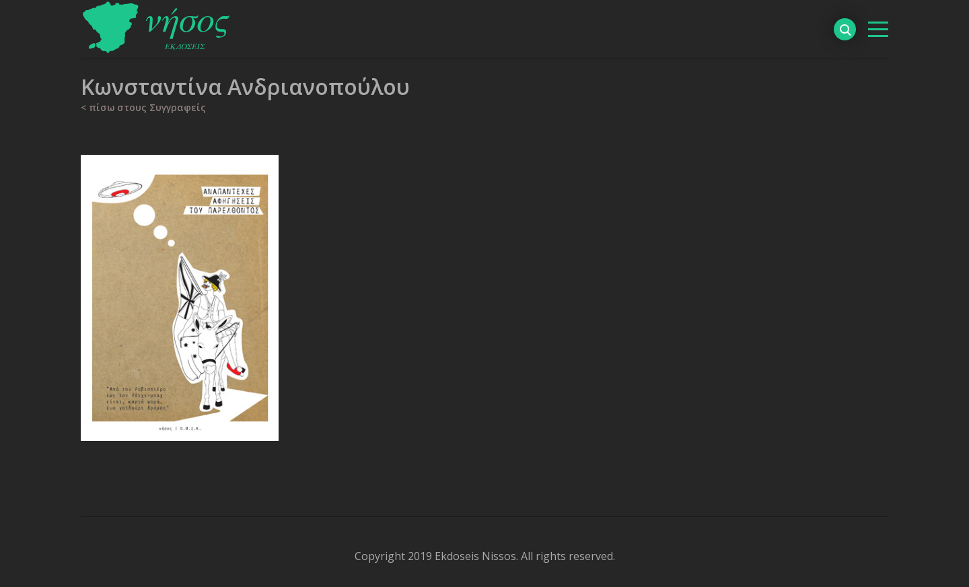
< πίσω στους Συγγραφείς (143, 107)
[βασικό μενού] (878, 29)
